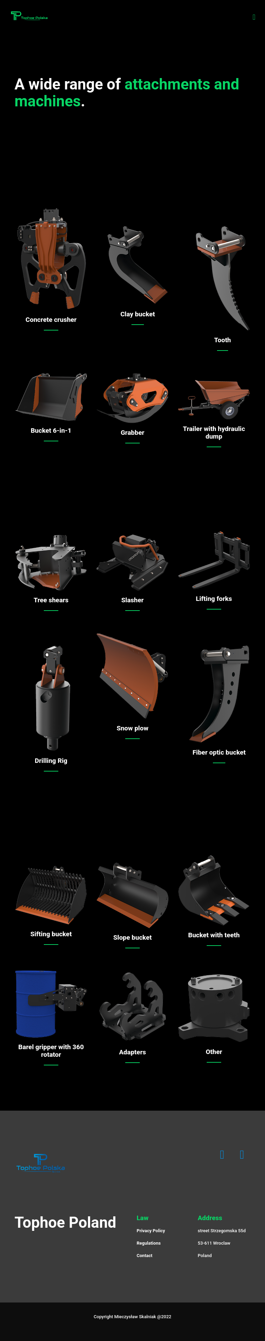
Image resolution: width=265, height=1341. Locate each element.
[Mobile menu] (254, 17)
